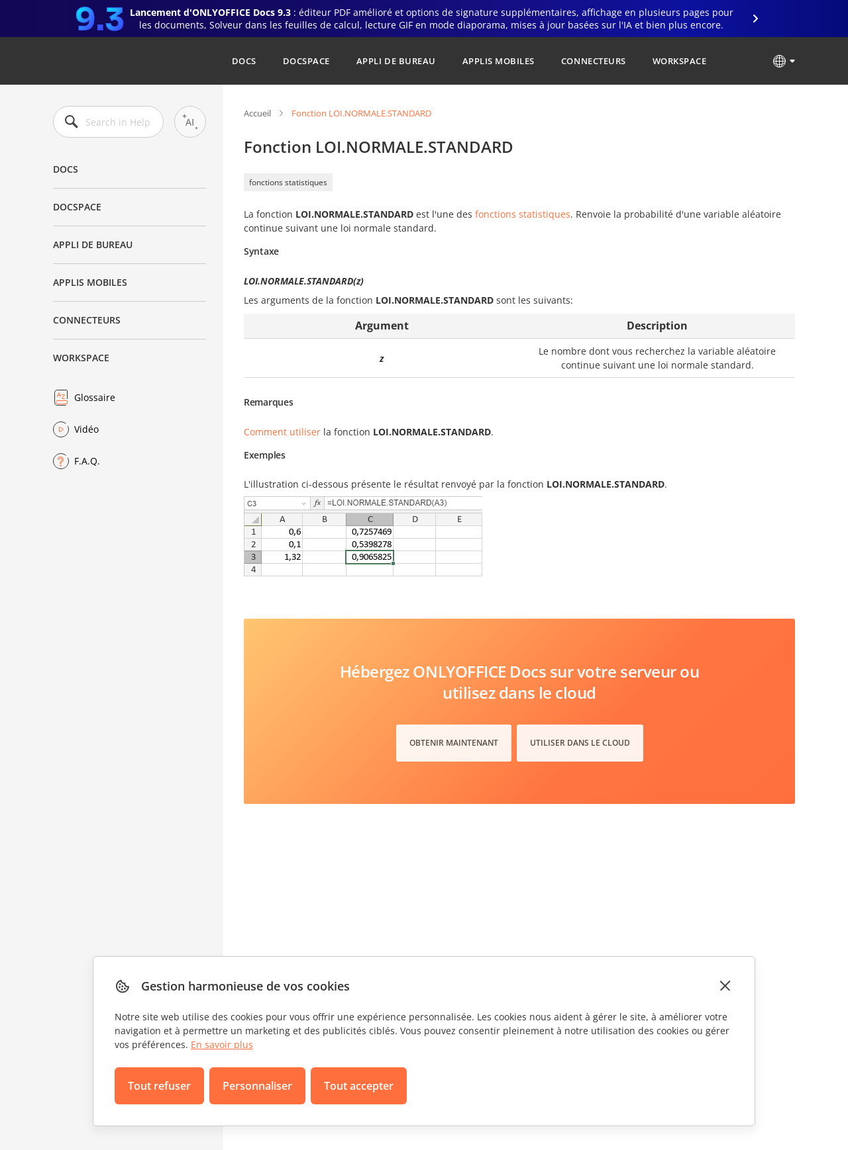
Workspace (680, 61)
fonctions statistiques (288, 182)
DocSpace (306, 61)
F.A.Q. (87, 461)
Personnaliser (257, 1086)
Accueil (257, 113)
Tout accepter (359, 1086)
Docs (244, 61)
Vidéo (86, 429)
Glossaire (94, 397)
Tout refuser (159, 1086)
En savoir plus (222, 1044)
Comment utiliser (282, 431)
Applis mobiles (498, 61)
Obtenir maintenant (453, 742)
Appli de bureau (396, 61)
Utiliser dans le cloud (580, 742)
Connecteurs (593, 61)
